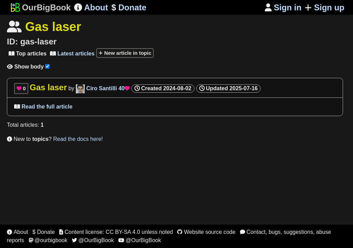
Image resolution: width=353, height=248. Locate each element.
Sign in (283, 7)
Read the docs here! (78, 139)
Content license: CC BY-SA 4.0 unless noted (116, 232)
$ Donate (43, 232)
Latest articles (72, 53)
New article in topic (125, 53)
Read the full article (43, 107)
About (91, 7)
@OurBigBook (93, 240)
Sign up (324, 7)
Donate (128, 7)
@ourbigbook (48, 240)
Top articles (28, 53)
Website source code (206, 232)
